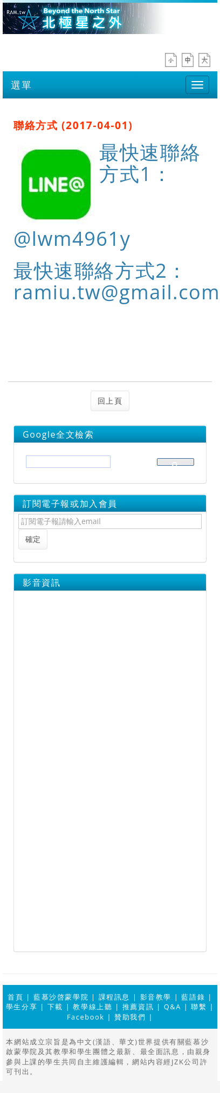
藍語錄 (193, 997)
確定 (32, 539)
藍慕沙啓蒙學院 (60, 997)
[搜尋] (67, 465)
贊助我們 (130, 1017)
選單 (21, 84)
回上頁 (110, 400)
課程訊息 (114, 997)
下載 (55, 1006)
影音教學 (155, 997)
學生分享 (21, 1006)
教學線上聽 (92, 1006)
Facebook (86, 1017)
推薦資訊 (138, 1006)
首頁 (15, 997)
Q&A (172, 1006)
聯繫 (199, 1006)
